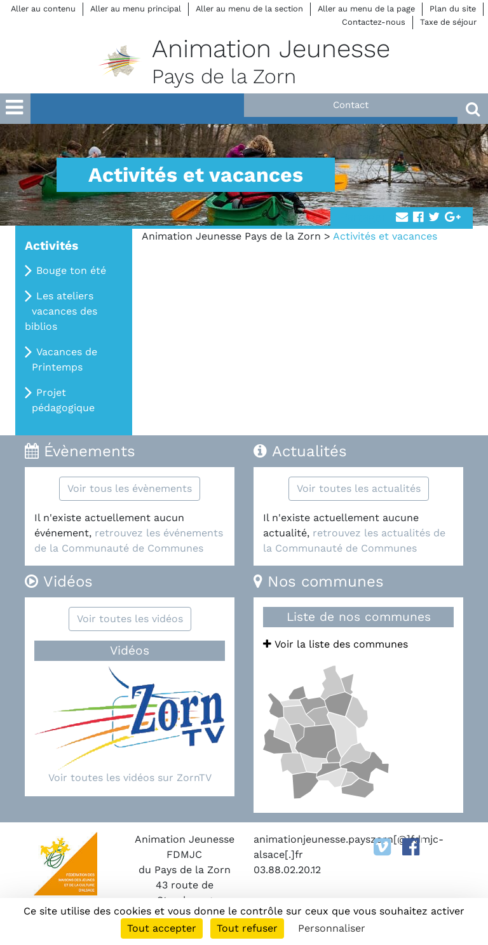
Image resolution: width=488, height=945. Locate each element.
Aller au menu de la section (249, 8)
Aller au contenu (43, 8)
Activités (51, 245)
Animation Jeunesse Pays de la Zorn (231, 236)
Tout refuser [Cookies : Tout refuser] (247, 928)
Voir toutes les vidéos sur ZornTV (130, 778)
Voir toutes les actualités (359, 488)
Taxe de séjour (448, 22)
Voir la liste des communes (335, 644)
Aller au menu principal (135, 8)
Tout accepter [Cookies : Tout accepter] (161, 928)
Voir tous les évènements (129, 488)
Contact (351, 105)
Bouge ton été (71, 270)
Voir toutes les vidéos (130, 619)
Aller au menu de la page (366, 8)
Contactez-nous (373, 22)
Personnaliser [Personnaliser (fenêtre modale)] (331, 928)
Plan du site (453, 8)
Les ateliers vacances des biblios (61, 311)
